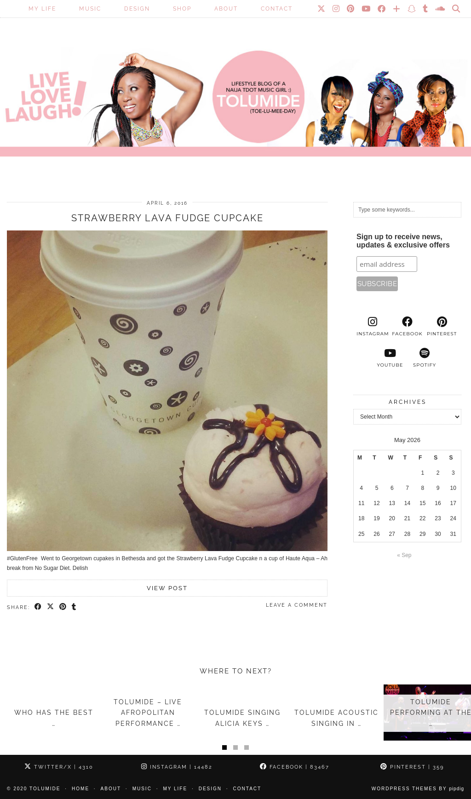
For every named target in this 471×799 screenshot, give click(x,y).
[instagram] (373, 327)
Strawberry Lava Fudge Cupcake (167, 218)
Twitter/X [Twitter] (58, 767)
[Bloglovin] (397, 8)
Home (80, 788)
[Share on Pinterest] (63, 607)
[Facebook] (382, 8)
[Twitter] (321, 8)
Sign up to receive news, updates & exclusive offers (403, 241)
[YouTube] (366, 8)
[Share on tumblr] (74, 607)
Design (137, 9)
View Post (167, 588)
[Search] (456, 8)
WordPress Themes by (418, 788)
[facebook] (407, 327)
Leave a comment (296, 605)
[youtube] (390, 358)
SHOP (182, 9)
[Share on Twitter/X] (51, 607)
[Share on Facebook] (38, 607)
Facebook (294, 767)
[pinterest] (442, 327)
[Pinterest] (351, 8)
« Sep (404, 555)
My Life (42, 9)
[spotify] (425, 358)
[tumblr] (426, 8)
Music (90, 9)
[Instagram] (336, 8)
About (226, 9)
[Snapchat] (412, 8)
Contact (277, 9)
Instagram (177, 767)
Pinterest (412, 767)
